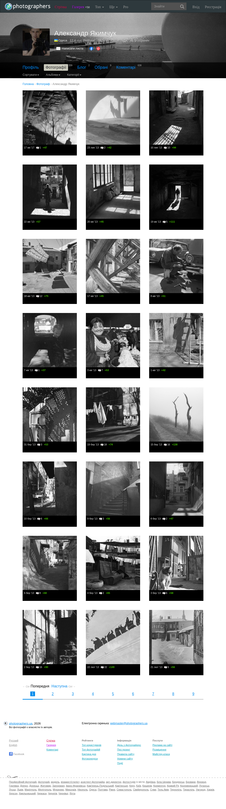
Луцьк (12, 789)
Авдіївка (150, 782)
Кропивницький (189, 785)
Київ (138, 785)
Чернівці (63, 793)
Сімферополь (141, 789)
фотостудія (129, 782)
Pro (125, 7)
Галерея (81, 7)
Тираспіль (189, 789)
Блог (81, 67)
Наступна (63, 686)
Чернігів (52, 793)
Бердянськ (178, 782)
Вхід (196, 7)
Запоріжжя (58, 785)
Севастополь (124, 789)
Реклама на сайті (162, 745)
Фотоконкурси (90, 758)
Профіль (31, 67)
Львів (20, 789)
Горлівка (14, 785)
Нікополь (83, 789)
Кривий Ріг (173, 785)
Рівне (112, 789)
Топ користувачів (91, 745)
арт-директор (113, 782)
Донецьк (34, 785)
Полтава (103, 789)
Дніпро (24, 785)
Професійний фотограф (23, 782)
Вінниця (201, 782)
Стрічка (61, 7)
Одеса (62, 40)
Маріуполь (31, 789)
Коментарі (125, 67)
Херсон (13, 793)
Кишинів (147, 785)
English (13, 745)
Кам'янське (121, 785)
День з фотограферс (129, 745)
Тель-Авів (163, 789)
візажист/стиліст (70, 782)
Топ (99, 7)
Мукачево (58, 789)
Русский (13, 740)
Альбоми (53, 74)
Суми (153, 789)
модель (55, 782)
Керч (132, 785)
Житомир (45, 785)
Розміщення (159, 749)
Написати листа (72, 48)
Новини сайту (125, 758)
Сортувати (31, 74)
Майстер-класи (161, 754)
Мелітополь (45, 789)
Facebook (16, 754)
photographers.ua (20, 723)
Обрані (101, 67)
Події (120, 763)
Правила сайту (125, 754)
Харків (210, 789)
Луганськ (204, 785)
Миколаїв (70, 789)
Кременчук (159, 785)
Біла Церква (164, 782)
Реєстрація (213, 7)
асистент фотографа (93, 782)
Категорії (74, 74)
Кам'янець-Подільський (100, 785)
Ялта (72, 793)
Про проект (123, 749)
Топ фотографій (91, 749)
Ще (113, 7)
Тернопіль (176, 789)
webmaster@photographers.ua (129, 723)
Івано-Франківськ (75, 785)
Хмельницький (27, 793)
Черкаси (42, 793)
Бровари (191, 782)
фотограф (43, 782)
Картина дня (89, 754)
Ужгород (200, 789)
